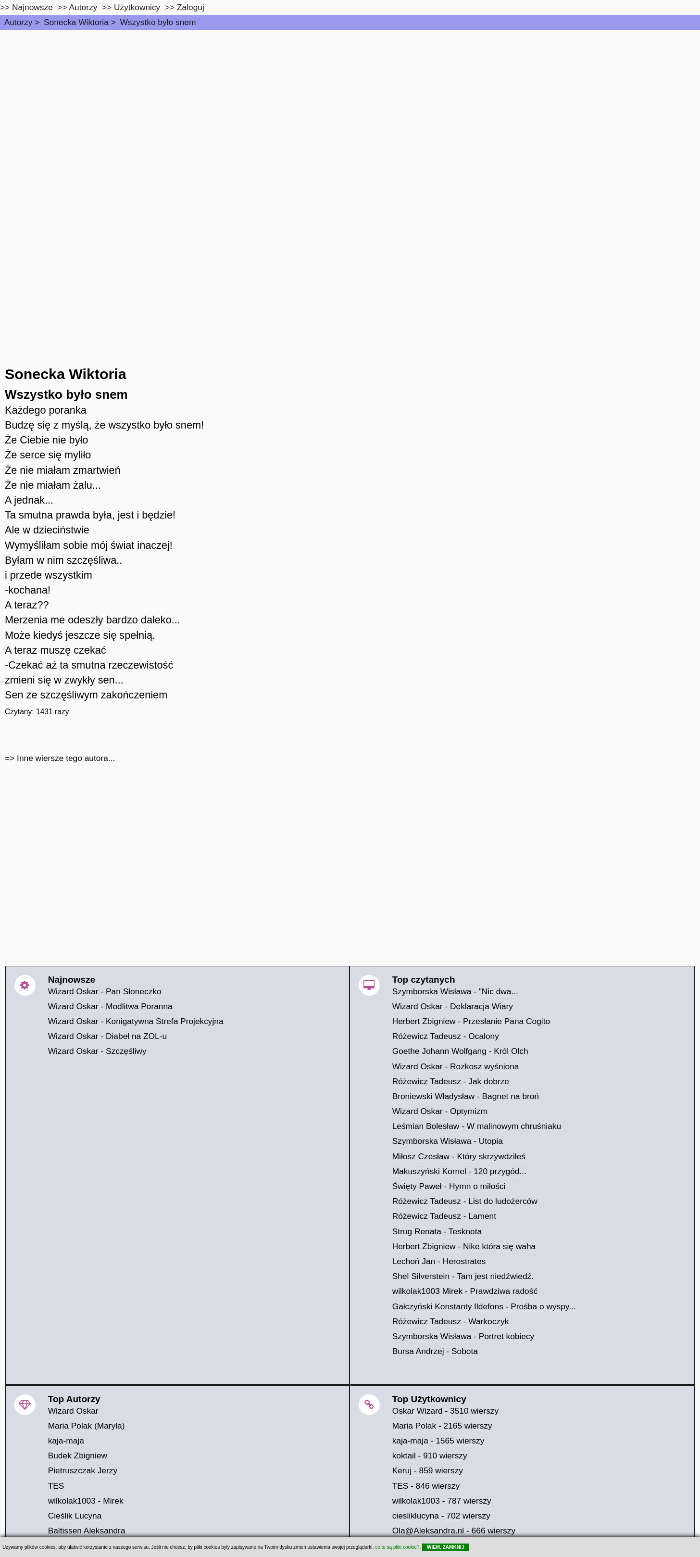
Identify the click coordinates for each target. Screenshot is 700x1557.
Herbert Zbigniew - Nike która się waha (464, 1246)
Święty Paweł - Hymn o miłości (449, 1186)
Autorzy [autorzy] (83, 7)
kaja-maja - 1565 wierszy (438, 1440)
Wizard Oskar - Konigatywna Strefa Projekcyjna (136, 1021)
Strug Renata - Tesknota (437, 1231)
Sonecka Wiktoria (76, 22)
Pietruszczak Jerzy (82, 1470)
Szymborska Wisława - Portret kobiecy (463, 1336)
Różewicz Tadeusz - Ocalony (445, 1036)
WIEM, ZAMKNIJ (445, 1547)
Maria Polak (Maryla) (86, 1425)
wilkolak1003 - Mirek (86, 1501)
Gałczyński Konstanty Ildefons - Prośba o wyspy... (484, 1306)
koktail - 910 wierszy (429, 1455)
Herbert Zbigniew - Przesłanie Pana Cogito (471, 1021)
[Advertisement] (350, 102)
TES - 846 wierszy (426, 1486)
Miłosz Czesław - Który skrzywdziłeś (458, 1156)
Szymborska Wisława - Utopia (447, 1141)
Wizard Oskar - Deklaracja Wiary (452, 1006)
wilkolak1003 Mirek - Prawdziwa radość (465, 1291)
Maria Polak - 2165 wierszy (442, 1425)
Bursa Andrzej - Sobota (435, 1351)
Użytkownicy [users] (137, 7)
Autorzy (18, 22)
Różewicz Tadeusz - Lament (444, 1216)
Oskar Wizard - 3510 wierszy (445, 1411)
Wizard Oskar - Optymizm (440, 1111)
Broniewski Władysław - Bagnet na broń (465, 1096)
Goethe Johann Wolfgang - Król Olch (460, 1051)
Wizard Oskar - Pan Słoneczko (105, 991)
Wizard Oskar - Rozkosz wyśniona (455, 1066)
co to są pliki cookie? (397, 1547)
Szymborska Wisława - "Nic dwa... (455, 991)
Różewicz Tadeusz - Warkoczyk (450, 1321)
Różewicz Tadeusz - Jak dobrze (450, 1081)
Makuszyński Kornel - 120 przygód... (459, 1171)
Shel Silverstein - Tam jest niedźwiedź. (463, 1276)
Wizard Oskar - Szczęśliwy (97, 1051)
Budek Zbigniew (77, 1455)
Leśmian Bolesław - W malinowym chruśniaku (477, 1126)
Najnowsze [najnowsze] (32, 7)
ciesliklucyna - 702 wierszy (441, 1515)
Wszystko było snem (158, 22)
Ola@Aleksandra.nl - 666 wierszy (453, 1530)
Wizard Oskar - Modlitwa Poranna (110, 1006)
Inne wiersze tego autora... (66, 758)
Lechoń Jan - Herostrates (439, 1261)
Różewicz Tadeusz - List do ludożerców (465, 1201)
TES (56, 1486)
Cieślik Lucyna (75, 1515)
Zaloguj (190, 7)
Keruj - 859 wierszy (427, 1470)
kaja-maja (66, 1440)
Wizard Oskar (73, 1411)
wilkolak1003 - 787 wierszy (441, 1501)
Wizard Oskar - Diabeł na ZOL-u (107, 1036)
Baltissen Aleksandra (86, 1530)
